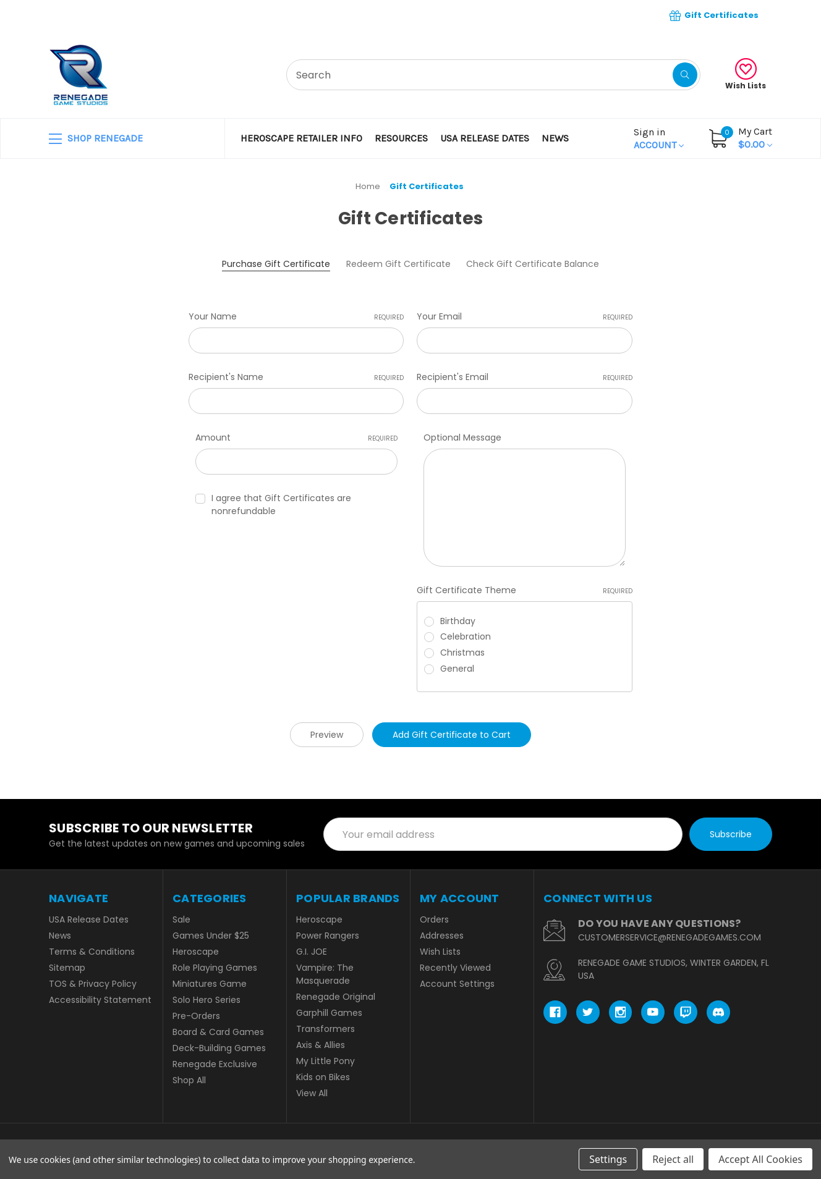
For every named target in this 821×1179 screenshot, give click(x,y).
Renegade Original (335, 997)
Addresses (442, 935)
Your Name (296, 316)
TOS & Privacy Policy (93, 984)
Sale (181, 919)
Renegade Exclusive (214, 1064)
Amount (296, 437)
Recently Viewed (455, 967)
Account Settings (457, 984)
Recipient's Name (296, 377)
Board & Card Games (218, 1032)
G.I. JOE (311, 951)
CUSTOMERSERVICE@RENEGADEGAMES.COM (669, 937)
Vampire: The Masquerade (325, 974)
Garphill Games (329, 1013)
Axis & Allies (320, 1045)
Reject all (673, 1159)
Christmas (462, 652)
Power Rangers (327, 935)
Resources (401, 138)
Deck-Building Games (219, 1048)
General (457, 668)
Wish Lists (745, 74)
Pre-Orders (196, 1016)
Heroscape (195, 951)
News (555, 138)
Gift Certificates (714, 15)
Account (659, 138)
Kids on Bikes (323, 1077)
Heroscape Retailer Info (301, 138)
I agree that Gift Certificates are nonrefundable (281, 504)
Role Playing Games (214, 967)
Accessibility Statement (100, 1000)
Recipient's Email (524, 377)
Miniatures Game (209, 984)
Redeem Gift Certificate (398, 264)
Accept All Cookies (760, 1159)
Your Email (524, 316)
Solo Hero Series (206, 1000)
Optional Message (462, 437)
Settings (608, 1159)
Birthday (457, 621)
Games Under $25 (210, 935)
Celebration (465, 636)
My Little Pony (325, 1061)
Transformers (325, 1029)
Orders (434, 919)
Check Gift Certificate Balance (532, 264)
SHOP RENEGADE (96, 139)
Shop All (189, 1080)
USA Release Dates (484, 138)
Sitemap (67, 967)
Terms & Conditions (92, 951)
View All (312, 1093)
